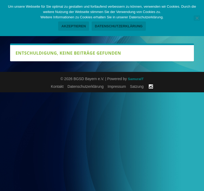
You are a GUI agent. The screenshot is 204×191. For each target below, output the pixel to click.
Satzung (136, 86)
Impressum (117, 86)
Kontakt (57, 86)
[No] (197, 18)
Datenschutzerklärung (85, 86)
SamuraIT (135, 79)
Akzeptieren (73, 26)
